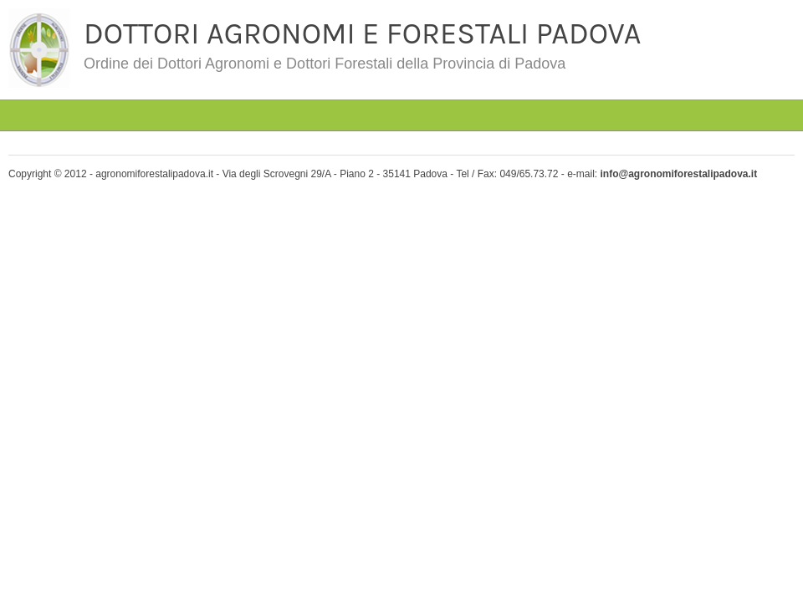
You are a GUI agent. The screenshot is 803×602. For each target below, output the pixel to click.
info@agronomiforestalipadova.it (678, 174)
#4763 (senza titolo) (128, 87)
